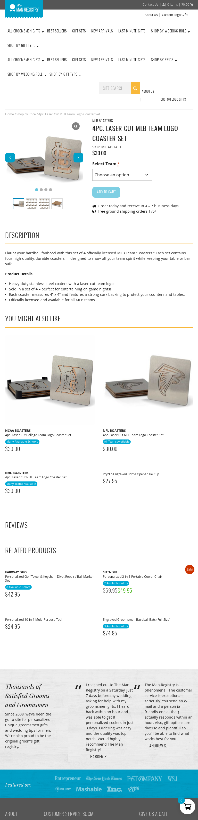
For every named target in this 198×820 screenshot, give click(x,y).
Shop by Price (26, 114)
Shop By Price (162, 60)
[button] (78, 157)
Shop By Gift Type (63, 74)
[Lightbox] (76, 126)
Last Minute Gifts (131, 31)
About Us (151, 15)
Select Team (106, 164)
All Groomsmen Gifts (23, 31)
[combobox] (119, 88)
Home (9, 114)
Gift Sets (79, 31)
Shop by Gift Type (21, 46)
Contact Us (150, 4)
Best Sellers (57, 31)
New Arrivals (102, 31)
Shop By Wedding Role (168, 31)
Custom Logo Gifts (175, 15)
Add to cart (106, 192)
